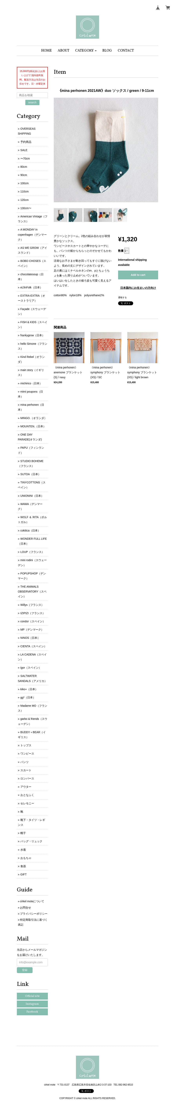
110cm (24, 191)
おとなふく (27, 795)
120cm (24, 199)
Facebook (32, 1012)
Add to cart (138, 274)
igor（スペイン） (30, 667)
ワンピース (27, 753)
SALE (23, 150)
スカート (25, 770)
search (32, 102)
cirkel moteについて (32, 901)
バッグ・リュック (31, 841)
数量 (121, 250)
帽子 (23, 833)
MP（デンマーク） (32, 629)
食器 (23, 866)
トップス (25, 745)
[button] (85, 51)
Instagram (32, 1004)
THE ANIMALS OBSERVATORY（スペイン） (32, 591)
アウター (25, 786)
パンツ (24, 762)
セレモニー (27, 803)
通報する (122, 297)
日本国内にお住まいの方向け (138, 287)
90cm (23, 175)
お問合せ (25, 907)
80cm (23, 166)
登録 (24, 970)
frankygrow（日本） (32, 335)
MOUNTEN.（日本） (33, 426)
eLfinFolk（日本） (31, 287)
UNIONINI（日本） (32, 495)
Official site (32, 996)
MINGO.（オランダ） (33, 418)
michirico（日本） (31, 383)
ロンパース (27, 778)
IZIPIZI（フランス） (32, 613)
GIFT (23, 874)
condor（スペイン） (32, 621)
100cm (24, 183)
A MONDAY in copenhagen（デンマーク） (32, 234)
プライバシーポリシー (33, 913)
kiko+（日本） (29, 689)
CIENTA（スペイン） (33, 646)
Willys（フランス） (32, 604)
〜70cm (25, 158)
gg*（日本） (28, 697)
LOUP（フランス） (32, 551)
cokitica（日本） (30, 530)
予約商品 (25, 141)
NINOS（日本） (30, 637)
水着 (23, 849)
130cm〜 (25, 208)
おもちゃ (25, 858)
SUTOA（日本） (30, 474)
